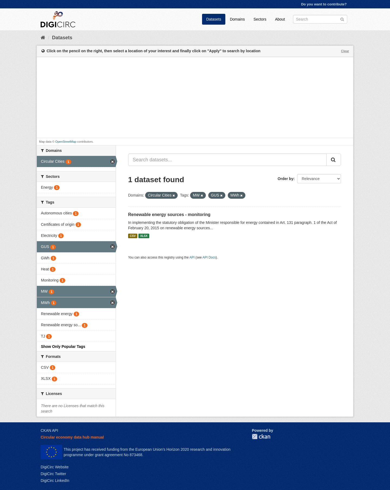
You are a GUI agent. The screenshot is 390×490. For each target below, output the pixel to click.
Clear (345, 51)
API (191, 257)
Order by (285, 179)
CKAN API (49, 430)
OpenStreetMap (65, 141)
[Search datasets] (320, 19)
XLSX (143, 235)
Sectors (259, 19)
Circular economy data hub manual (72, 437)
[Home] (43, 37)
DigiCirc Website (55, 467)
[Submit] (342, 19)
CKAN (261, 436)
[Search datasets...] (227, 159)
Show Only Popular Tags (63, 346)
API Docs (209, 257)
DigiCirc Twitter (53, 474)
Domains (237, 19)
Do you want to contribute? (324, 4)
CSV (133, 235)
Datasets (213, 19)
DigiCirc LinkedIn (55, 480)
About (280, 19)
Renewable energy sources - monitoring (169, 214)
